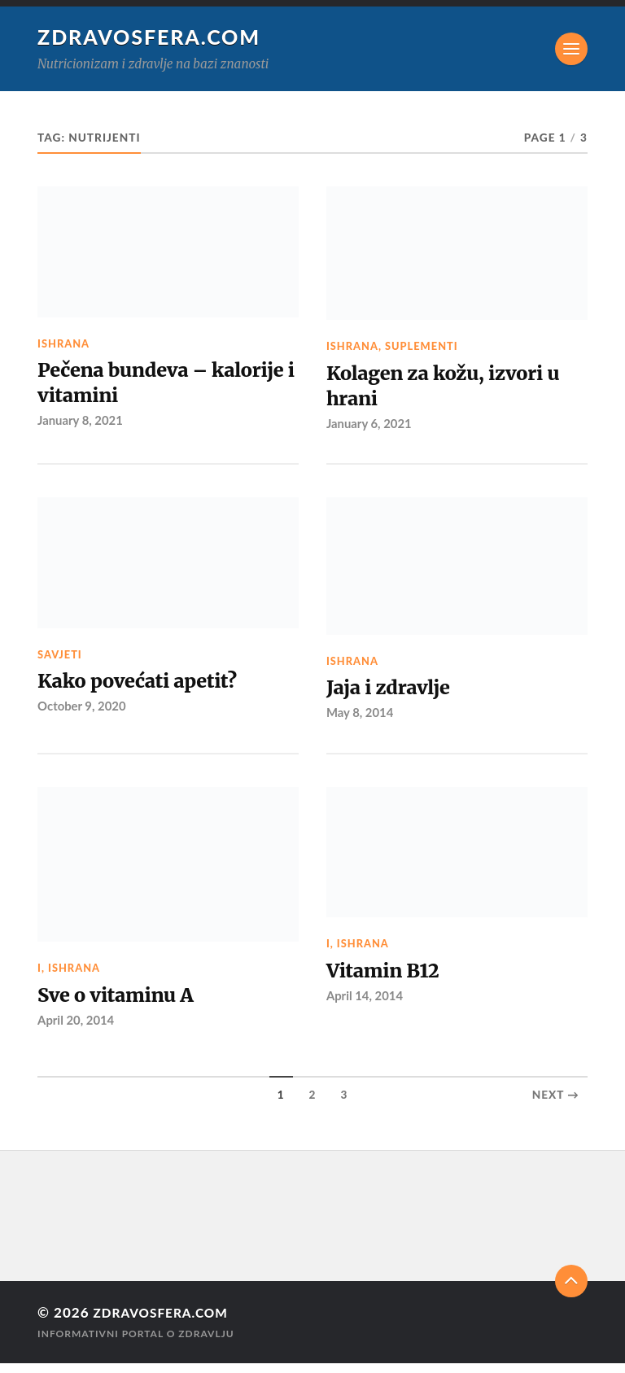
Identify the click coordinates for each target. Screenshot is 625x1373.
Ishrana (63, 343)
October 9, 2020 (83, 713)
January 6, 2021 (370, 428)
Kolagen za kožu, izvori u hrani (453, 388)
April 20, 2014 (76, 1029)
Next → (555, 1105)
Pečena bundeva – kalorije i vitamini (130, 385)
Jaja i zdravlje (393, 693)
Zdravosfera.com (151, 36)
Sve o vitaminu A (122, 1003)
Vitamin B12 (387, 979)
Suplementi (421, 345)
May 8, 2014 (361, 720)
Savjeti (59, 659)
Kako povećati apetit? (146, 688)
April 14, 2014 (365, 1005)
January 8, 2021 (81, 425)
